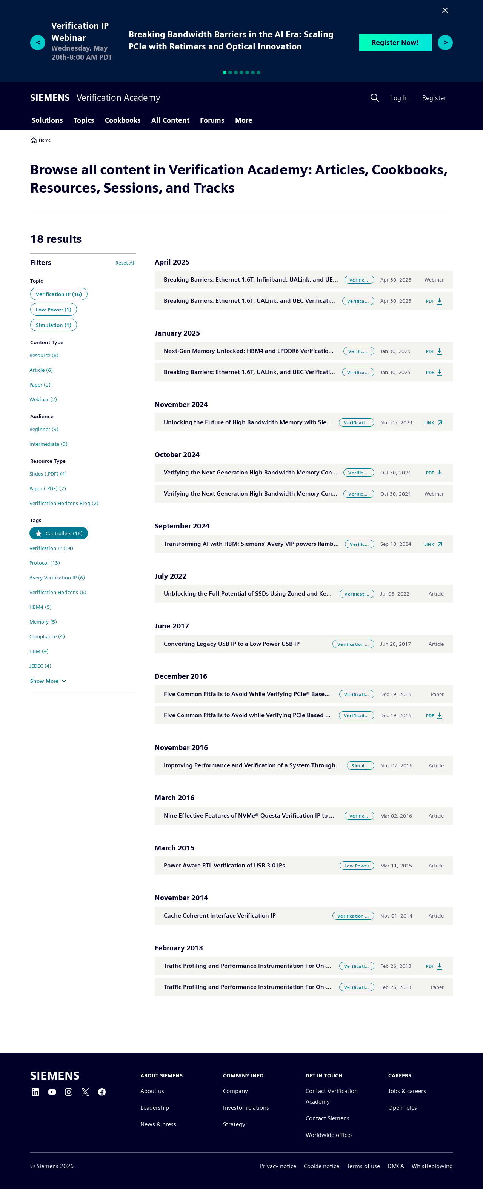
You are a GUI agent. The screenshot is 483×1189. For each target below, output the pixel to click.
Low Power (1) (53, 309)
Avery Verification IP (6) (57, 577)
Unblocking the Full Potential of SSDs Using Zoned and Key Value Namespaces (274, 593)
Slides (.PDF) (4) (48, 474)
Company (235, 1091)
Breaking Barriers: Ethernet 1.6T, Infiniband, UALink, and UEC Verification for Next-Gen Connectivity (304, 279)
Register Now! (395, 42)
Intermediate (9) (48, 444)
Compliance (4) (47, 636)
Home (40, 140)
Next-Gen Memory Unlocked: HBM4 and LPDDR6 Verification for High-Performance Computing (295, 350)
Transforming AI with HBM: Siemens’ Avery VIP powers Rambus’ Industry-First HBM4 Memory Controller (308, 543)
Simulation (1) (53, 325)
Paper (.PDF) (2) (47, 488)
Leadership (154, 1107)
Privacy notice (278, 1166)
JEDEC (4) (40, 666)
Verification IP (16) (59, 294)
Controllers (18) (64, 533)
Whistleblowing (432, 1166)
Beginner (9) (43, 429)
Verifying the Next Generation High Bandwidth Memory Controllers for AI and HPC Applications (297, 472)
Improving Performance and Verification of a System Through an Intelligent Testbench (285, 765)
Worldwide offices (329, 1134)
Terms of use (363, 1166)
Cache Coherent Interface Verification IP (220, 915)
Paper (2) (40, 385)
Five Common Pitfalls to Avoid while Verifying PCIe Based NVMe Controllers (269, 715)
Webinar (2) (43, 399)
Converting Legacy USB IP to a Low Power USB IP (232, 643)
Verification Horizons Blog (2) (63, 503)
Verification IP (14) (51, 548)
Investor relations (246, 1107)
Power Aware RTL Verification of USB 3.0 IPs (224, 865)
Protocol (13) (44, 563)
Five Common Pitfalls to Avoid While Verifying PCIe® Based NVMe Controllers (271, 694)
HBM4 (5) (40, 607)
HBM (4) (39, 651)
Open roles (402, 1107)
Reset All (125, 263)
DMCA (396, 1166)
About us (152, 1091)
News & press (158, 1124)
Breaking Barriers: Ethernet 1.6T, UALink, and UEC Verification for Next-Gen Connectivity (288, 300)
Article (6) (41, 370)
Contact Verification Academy (332, 1096)
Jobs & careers (407, 1091)
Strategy (234, 1124)
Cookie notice (321, 1166)
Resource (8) (43, 355)
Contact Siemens (327, 1118)
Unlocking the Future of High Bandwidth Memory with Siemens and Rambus (271, 422)
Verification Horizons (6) (57, 592)
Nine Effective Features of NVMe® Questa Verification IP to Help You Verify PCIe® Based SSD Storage (304, 815)
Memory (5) (43, 622)
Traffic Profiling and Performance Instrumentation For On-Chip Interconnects (271, 965)
